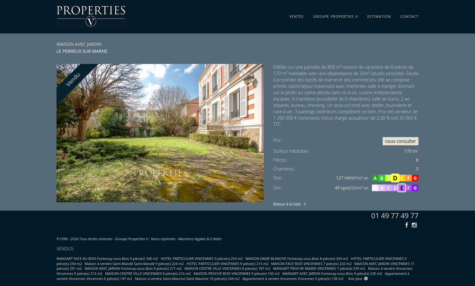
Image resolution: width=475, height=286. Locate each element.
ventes (296, 15)
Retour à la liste (287, 204)
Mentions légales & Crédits (200, 238)
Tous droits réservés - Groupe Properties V (113, 238)
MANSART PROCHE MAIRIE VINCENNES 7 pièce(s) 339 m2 (319, 268)
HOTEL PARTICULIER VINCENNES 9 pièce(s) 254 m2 (202, 258)
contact (409, 15)
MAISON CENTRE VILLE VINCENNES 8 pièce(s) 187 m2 (227, 268)
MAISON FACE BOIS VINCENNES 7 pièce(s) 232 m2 (311, 263)
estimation (379, 15)
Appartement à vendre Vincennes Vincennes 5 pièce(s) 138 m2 (293, 278)
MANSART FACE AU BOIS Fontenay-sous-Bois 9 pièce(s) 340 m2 (107, 258)
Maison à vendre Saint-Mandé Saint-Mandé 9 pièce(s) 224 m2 (134, 263)
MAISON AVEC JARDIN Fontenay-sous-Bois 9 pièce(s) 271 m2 (133, 268)
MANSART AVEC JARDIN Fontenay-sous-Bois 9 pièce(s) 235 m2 (332, 273)
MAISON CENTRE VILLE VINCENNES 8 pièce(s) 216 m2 (148, 273)
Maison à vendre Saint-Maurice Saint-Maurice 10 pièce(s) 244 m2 (187, 278)
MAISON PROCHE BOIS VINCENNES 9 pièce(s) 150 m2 (237, 273)
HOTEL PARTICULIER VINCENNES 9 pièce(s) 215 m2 (227, 263)
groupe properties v (335, 15)
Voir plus (358, 278)
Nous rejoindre (163, 238)
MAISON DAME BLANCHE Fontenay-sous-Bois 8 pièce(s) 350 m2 (296, 258)
